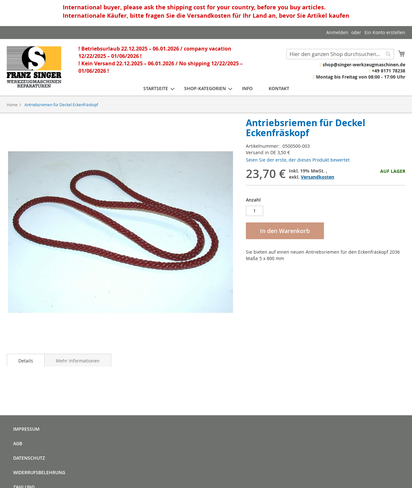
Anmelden (337, 32)
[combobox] (340, 54)
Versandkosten (317, 177)
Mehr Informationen (78, 361)
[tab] (26, 360)
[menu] (216, 88)
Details (25, 361)
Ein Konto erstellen (384, 32)
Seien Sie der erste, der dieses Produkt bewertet (298, 160)
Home (12, 104)
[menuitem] (156, 88)
